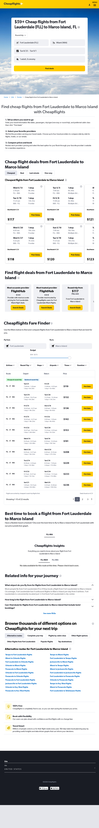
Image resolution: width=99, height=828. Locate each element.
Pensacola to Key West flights (17, 691)
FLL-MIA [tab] (49, 534)
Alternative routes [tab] (14, 636)
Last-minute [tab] (34, 173)
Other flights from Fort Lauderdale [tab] (21, 642)
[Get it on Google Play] (43, 788)
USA (12, 97)
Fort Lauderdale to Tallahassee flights (65, 691)
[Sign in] (89, 5)
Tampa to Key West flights (60, 683)
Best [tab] (22, 173)
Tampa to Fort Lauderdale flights (18, 655)
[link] (18, 307)
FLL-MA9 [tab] (44, 560)
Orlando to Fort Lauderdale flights (19, 673)
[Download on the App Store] (55, 788)
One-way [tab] (48, 173)
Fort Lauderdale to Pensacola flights (65, 676)
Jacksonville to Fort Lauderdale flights (21, 683)
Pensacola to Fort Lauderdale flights (20, 680)
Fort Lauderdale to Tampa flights (63, 658)
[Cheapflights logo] (12, 4)
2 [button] (82, 499)
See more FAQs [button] (49, 613)
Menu (94, 4)
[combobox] (21, 35)
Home (6, 97)
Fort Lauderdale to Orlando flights (19, 662)
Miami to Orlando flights (15, 658)
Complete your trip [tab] (35, 636)
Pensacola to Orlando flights (17, 676)
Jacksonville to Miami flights (61, 662)
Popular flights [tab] (47, 642)
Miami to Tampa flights (59, 665)
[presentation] (79, 27)
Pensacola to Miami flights (16, 669)
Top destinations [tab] (65, 642)
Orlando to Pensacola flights (61, 680)
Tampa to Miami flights (59, 655)
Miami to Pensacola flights (61, 687)
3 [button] (87, 499)
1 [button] (77, 499)
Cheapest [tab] (11, 173)
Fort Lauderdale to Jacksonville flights (65, 673)
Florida (19, 97)
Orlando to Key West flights (16, 687)
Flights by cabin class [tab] (57, 636)
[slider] (69, 357)
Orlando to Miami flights (15, 665)
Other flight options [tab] (79, 636)
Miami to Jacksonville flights (61, 669)
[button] (31, 42)
